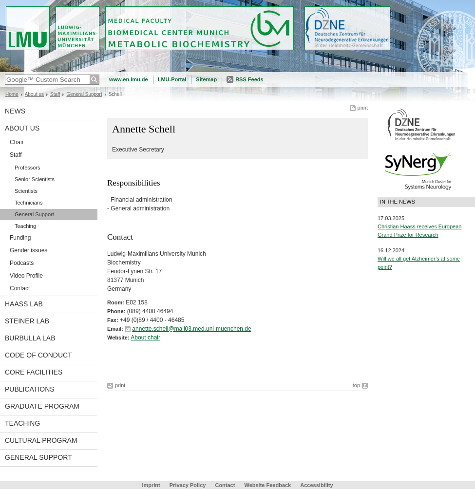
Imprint (151, 485)
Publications (30, 389)
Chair (17, 142)
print (363, 108)
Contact (20, 288)
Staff (55, 94)
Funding (20, 237)
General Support (84, 94)
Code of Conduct (38, 355)
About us (34, 94)
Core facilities (33, 372)
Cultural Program (41, 440)
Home (12, 94)
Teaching (25, 226)
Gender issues (28, 250)
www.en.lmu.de (128, 79)
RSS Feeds (249, 79)
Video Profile (26, 275)
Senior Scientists (35, 179)
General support (38, 457)
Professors (27, 167)
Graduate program (42, 406)
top (356, 385)
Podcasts (22, 263)
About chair (145, 337)
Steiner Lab (27, 321)
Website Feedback (267, 485)
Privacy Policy (188, 485)
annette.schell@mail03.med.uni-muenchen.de (191, 328)
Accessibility (316, 485)
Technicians (28, 203)
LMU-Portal (172, 79)
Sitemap (206, 79)
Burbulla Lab (30, 338)
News (15, 111)
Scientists (26, 191)
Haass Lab (24, 304)
